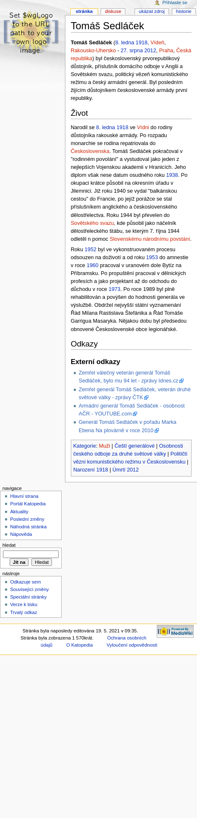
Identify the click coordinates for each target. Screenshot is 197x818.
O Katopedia (79, 644)
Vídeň (157, 43)
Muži (104, 446)
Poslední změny (27, 519)
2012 (150, 51)
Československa (90, 151)
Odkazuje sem (25, 581)
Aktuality (19, 511)
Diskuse (113, 11)
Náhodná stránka (28, 526)
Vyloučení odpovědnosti (131, 644)
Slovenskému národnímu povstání (150, 239)
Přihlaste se (174, 2)
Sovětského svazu (92, 223)
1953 (152, 257)
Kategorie (84, 446)
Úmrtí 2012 (125, 470)
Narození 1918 (90, 470)
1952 (90, 249)
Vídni (143, 127)
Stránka (84, 11)
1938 (172, 175)
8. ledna (124, 43)
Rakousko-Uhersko (93, 51)
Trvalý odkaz (23, 612)
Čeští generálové (134, 446)
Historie (184, 11)
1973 (114, 289)
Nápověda (21, 534)
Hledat (9, 545)
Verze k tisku (23, 604)
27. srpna (132, 51)
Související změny (29, 589)
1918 (142, 43)
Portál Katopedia (28, 503)
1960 (92, 265)
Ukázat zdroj (152, 11)
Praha (166, 51)
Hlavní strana (24, 496)
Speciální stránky (28, 596)
